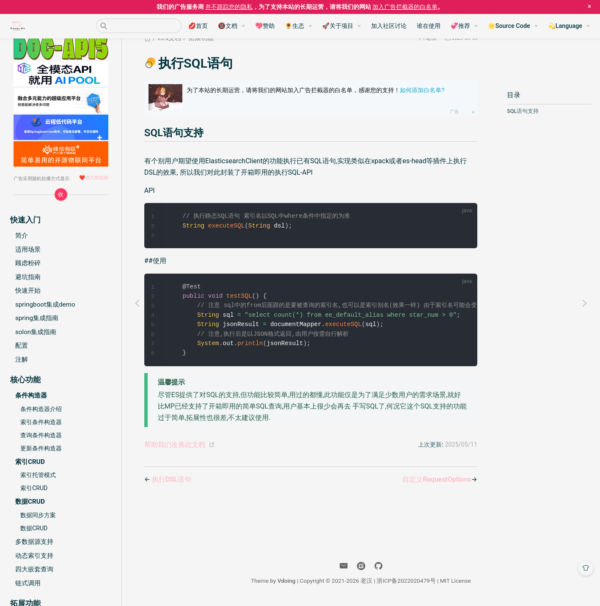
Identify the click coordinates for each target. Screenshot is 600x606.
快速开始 (28, 290)
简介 (21, 235)
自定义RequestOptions (436, 483)
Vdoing (287, 584)
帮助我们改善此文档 (174, 448)
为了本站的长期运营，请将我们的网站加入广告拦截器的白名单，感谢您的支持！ (316, 90)
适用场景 (28, 249)
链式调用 (28, 583)
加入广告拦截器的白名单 (405, 6)
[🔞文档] (231, 26)
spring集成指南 (36, 318)
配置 (21, 345)
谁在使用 (428, 26)
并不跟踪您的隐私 (229, 6)
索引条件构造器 (41, 422)
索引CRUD (33, 488)
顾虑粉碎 (28, 263)
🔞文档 (227, 26)
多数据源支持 (34, 542)
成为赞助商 (96, 178)
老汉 (366, 584)
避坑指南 (28, 277)
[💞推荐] (464, 26)
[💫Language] (569, 26)
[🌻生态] (298, 26)
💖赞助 (265, 26)
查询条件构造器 (41, 435)
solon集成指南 (35, 332)
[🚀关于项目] (341, 26)
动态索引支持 (34, 555)
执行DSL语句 (171, 483)
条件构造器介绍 (41, 409)
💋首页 (198, 26)
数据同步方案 (38, 515)
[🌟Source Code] (513, 26)
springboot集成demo (45, 304)
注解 (21, 359)
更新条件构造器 (41, 448)
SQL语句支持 (523, 111)
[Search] (139, 26)
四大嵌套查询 (34, 569)
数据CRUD (33, 528)
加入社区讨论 (389, 26)
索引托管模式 (38, 475)
